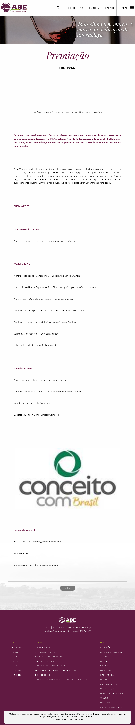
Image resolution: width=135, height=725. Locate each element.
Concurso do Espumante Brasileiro (51, 666)
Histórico (16, 647)
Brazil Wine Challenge (45, 661)
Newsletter (106, 680)
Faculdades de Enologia (111, 693)
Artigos (104, 657)
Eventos (94, 8)
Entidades (16, 675)
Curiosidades (106, 666)
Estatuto (16, 661)
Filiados (15, 666)
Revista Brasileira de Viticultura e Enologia (55, 670)
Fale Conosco (106, 703)
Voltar (67, 588)
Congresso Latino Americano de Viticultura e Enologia (61, 680)
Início (71, 8)
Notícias (104, 661)
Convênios (17, 670)
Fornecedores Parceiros (111, 652)
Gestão (15, 657)
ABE (82, 8)
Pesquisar (58, 8)
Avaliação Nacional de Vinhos (49, 657)
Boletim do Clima (108, 684)
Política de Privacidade (111, 707)
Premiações (105, 647)
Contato (109, 8)
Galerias (104, 698)
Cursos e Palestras (43, 647)
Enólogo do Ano (42, 675)
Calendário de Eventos (46, 652)
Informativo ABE (108, 675)
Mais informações (76, 719)
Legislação (105, 670)
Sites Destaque (107, 689)
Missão (15, 652)
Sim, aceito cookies (59, 719)
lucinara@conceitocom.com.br (47, 541)
